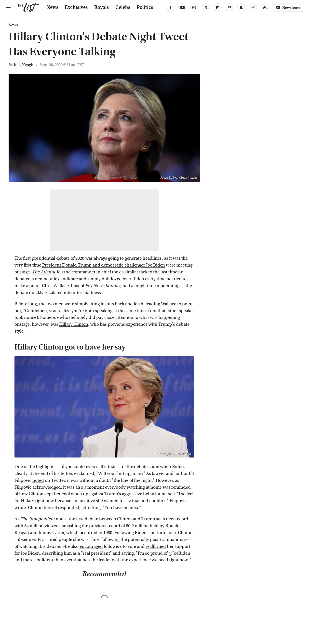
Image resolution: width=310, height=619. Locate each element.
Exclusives (76, 7)
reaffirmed (156, 546)
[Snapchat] (241, 7)
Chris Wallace (55, 285)
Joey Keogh (23, 64)
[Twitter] (206, 7)
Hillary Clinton (73, 324)
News (52, 7)
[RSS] (265, 7)
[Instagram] (194, 7)
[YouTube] (182, 7)
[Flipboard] (218, 7)
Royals (101, 7)
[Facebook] (171, 7)
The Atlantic (44, 272)
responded (68, 507)
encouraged (91, 546)
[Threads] (253, 7)
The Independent (37, 519)
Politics (145, 7)
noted (38, 480)
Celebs (122, 7)
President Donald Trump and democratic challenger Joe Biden (103, 265)
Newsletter (288, 7)
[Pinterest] (229, 7)
